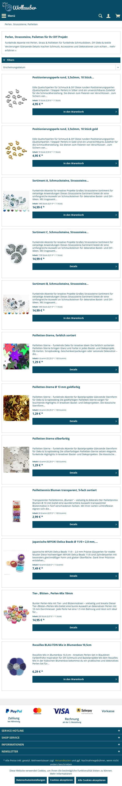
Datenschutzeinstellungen (30, 779)
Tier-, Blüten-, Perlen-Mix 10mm (52, 593)
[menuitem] (9, 16)
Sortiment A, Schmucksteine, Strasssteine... (60, 180)
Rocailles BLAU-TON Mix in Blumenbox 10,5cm (62, 645)
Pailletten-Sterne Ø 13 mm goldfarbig (56, 387)
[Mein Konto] (108, 16)
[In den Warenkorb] (75, 111)
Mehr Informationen (61, 773)
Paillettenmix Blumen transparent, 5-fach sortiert (64, 490)
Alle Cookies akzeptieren (92, 780)
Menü (8, 16)
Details (93, 266)
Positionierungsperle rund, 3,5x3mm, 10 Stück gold (65, 129)
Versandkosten (63, 760)
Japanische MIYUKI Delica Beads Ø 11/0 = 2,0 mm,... (65, 542)
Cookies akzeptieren (61, 779)
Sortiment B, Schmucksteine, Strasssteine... (60, 284)
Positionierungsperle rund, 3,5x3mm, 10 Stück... (63, 77)
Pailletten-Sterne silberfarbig (51, 438)
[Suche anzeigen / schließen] (100, 16)
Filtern (8, 59)
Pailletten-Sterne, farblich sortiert (54, 335)
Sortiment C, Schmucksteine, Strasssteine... (60, 232)
